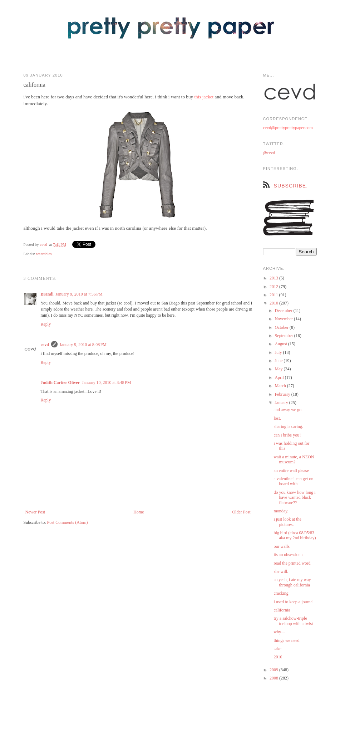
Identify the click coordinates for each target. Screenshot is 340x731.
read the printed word (292, 563)
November (284, 318)
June (279, 360)
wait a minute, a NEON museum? (294, 459)
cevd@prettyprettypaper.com (288, 127)
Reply (46, 324)
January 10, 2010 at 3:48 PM (106, 382)
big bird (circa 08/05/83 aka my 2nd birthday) (295, 535)
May (279, 368)
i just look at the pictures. (287, 522)
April (280, 377)
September (284, 335)
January (282, 402)
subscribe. (291, 186)
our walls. (282, 546)
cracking (281, 593)
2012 (274, 286)
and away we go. (288, 409)
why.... (279, 631)
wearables (44, 254)
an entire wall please (291, 470)
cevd (43, 244)
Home (138, 512)
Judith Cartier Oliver (60, 382)
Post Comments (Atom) (67, 522)
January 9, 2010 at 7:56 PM (79, 294)
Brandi (47, 294)
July (279, 352)
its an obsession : (288, 554)
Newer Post (35, 512)
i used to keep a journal (294, 601)
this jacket (203, 96)
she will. (281, 571)
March (281, 385)
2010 (274, 303)
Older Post (241, 512)
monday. (281, 510)
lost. (277, 418)
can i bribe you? (287, 435)
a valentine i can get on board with (293, 481)
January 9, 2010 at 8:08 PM (83, 344)
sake (277, 648)
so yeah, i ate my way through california (292, 582)
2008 (274, 678)
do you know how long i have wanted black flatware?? (294, 497)
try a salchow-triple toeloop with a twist (293, 621)
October (282, 327)
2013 (274, 278)
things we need (286, 640)
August (281, 343)
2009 (274, 669)
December (284, 310)
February (283, 394)
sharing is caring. (288, 426)
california (282, 610)
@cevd (269, 152)
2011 (274, 294)
